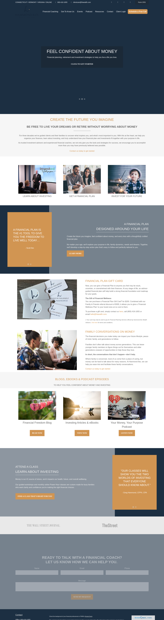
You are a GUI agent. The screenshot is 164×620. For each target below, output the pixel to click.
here (121, 311)
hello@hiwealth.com (98, 314)
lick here (95, 322)
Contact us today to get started (82, 151)
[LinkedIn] (111, 2)
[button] (50, 11)
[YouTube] (117, 2)
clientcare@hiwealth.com (80, 2)
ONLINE (49, 2)
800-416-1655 (61, 2)
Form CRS (142, 2)
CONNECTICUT (21, 2)
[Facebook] (124, 2)
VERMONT (32, 2)
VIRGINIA (41, 2)
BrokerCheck (88, 616)
